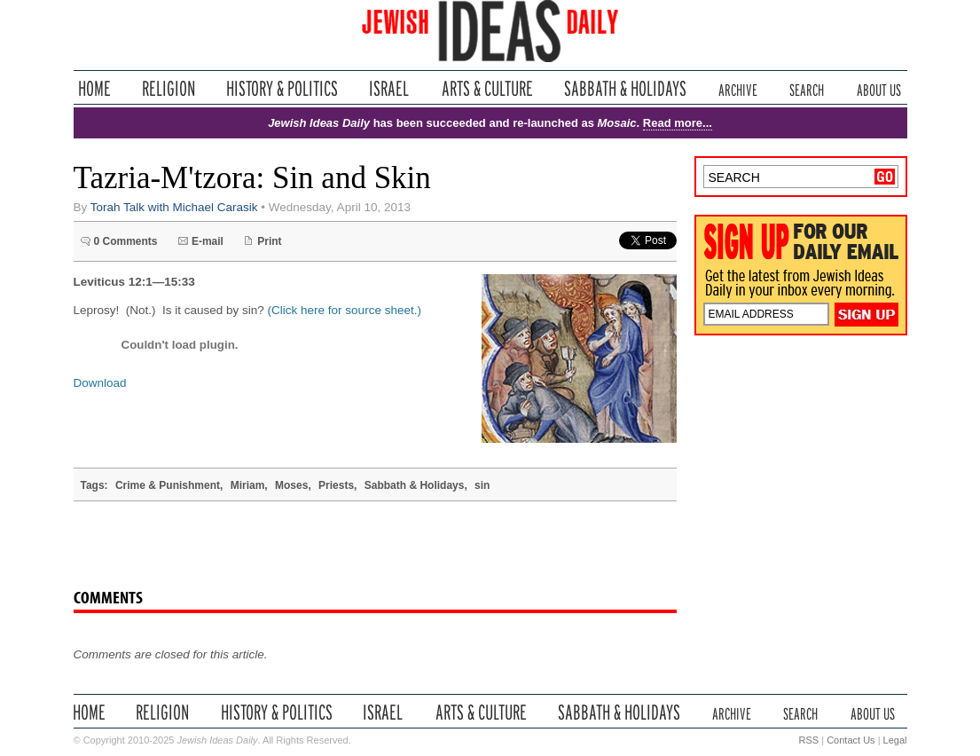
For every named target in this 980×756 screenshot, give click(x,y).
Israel (389, 88)
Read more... (677, 123)
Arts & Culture (487, 88)
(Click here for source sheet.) (344, 310)
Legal (895, 740)
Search (806, 88)
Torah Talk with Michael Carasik (174, 207)
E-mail (207, 241)
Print (269, 241)
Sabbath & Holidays (625, 88)
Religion (169, 88)
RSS (809, 740)
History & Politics (282, 88)
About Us (879, 88)
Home (94, 88)
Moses (291, 485)
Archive (737, 88)
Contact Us (850, 740)
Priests (336, 485)
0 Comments (126, 241)
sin (482, 485)
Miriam (248, 485)
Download (100, 383)
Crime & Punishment (167, 485)
